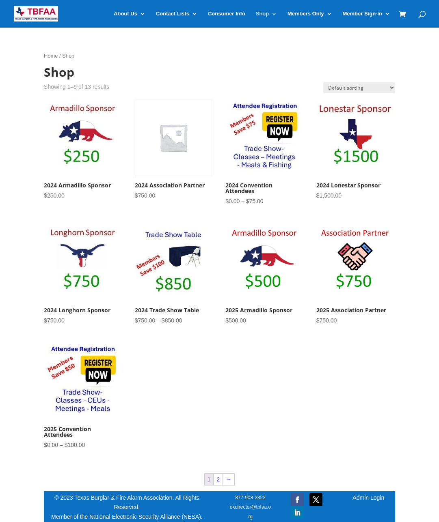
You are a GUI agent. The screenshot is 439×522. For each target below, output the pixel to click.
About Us (125, 14)
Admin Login (368, 497)
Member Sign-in (362, 14)
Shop (262, 14)
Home (51, 56)
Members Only (306, 14)
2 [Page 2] (218, 479)
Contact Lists (172, 14)
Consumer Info (226, 14)
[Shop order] (359, 87)
